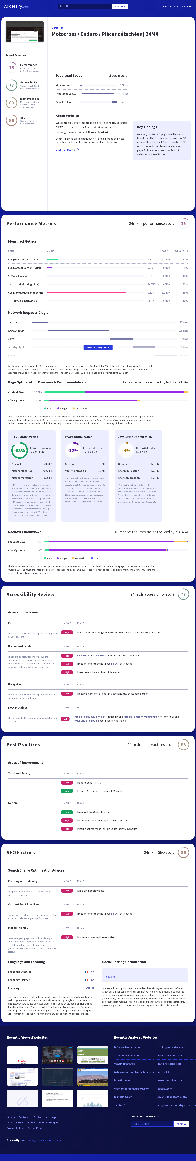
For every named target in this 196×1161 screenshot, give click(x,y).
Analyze (120, 6)
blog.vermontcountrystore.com (176, 1105)
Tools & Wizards (169, 6)
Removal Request (49, 1122)
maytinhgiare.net (124, 1063)
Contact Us (40, 1117)
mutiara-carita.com (169, 1063)
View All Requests (98, 347)
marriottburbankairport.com (131, 1088)
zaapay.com (164, 1088)
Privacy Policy (15, 1128)
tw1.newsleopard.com (127, 1047)
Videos (11, 1117)
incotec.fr (120, 1105)
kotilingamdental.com (170, 1047)
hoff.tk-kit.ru (164, 1072)
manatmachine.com (169, 1080)
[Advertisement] (119, 58)
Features (24, 1117)
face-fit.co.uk (122, 1080)
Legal (54, 1117)
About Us (187, 6)
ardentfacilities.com (169, 1055)
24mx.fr (57, 28)
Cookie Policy (35, 1128)
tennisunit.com (123, 1096)
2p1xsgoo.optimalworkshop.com (134, 1072)
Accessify (16, 6)
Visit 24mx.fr (68, 150)
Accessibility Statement (21, 1122)
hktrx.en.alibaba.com (127, 1055)
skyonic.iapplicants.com (172, 1096)
